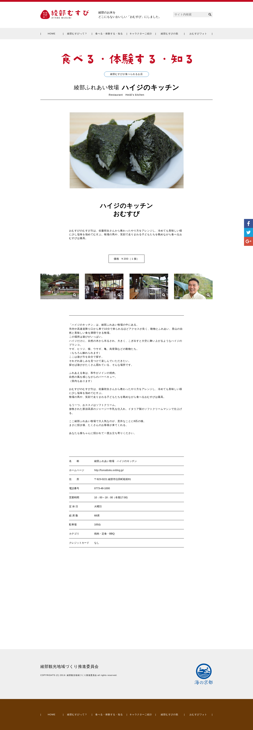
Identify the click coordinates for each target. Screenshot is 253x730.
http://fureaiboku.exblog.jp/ (109, 470)
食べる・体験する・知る (109, 33)
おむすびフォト (198, 33)
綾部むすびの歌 (169, 33)
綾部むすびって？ (77, 33)
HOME (51, 33)
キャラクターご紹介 (141, 33)
